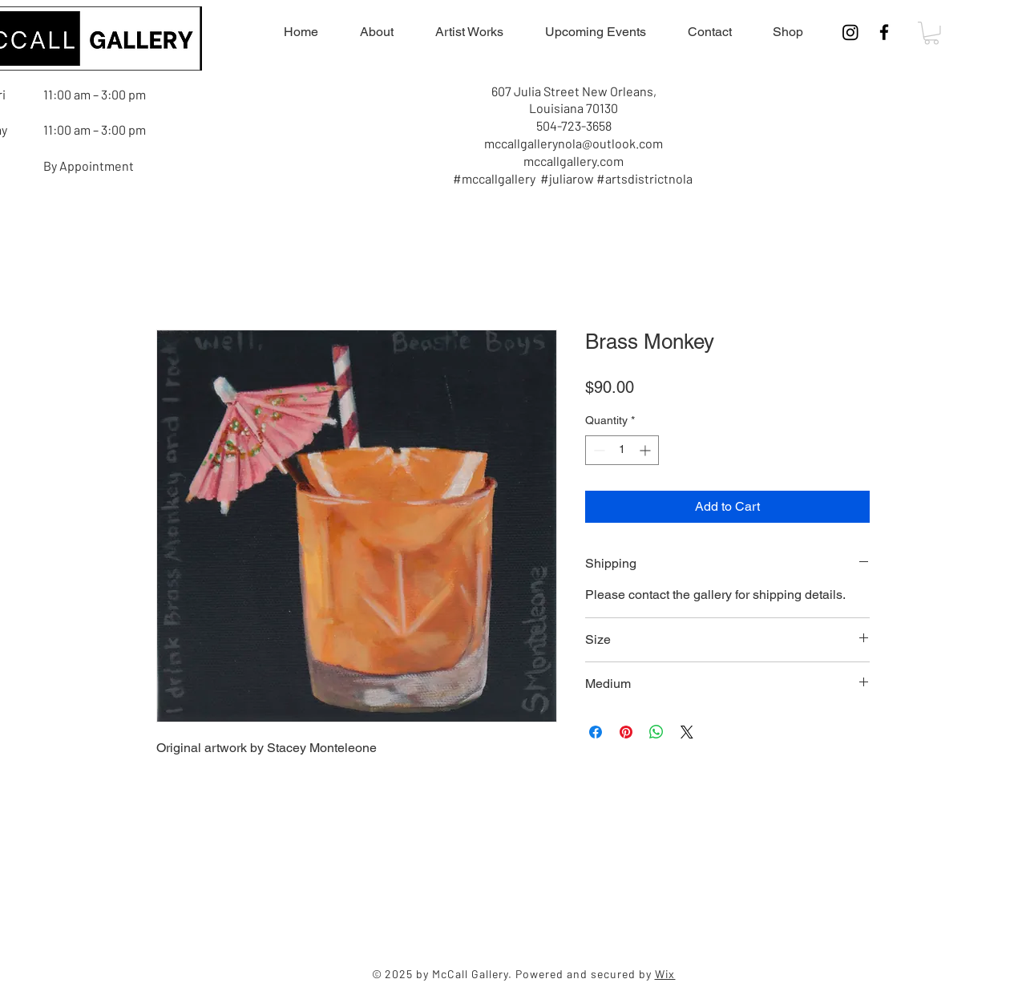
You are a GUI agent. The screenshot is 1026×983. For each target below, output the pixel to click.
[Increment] (646, 450)
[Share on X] (687, 732)
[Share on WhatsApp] (656, 732)
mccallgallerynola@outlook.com (573, 143)
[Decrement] (598, 450)
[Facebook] (884, 32)
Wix (665, 974)
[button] (931, 33)
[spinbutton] (622, 450)
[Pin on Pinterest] (626, 732)
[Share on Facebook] (595, 732)
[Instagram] (850, 32)
